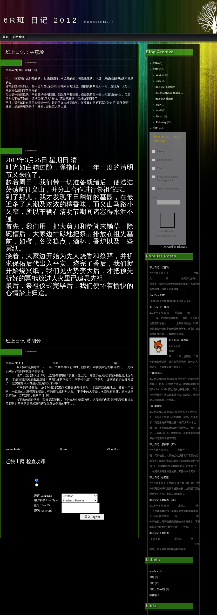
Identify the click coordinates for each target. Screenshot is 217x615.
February (161, 122)
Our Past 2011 (157, 295)
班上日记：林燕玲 (25, 52)
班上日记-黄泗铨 (23, 341)
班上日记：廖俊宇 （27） (163, 444)
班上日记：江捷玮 (159, 267)
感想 (151, 577)
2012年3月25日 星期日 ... (169, 93)
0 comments (32, 62)
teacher (153, 571)
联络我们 (18, 36)
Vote (167, 220)
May (158, 104)
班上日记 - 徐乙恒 (159, 477)
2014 (155, 63)
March (159, 116)
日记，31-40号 (157, 589)
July (158, 81)
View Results (166, 231)
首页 (5, 36)
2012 (155, 69)
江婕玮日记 (155, 373)
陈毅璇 (153, 595)
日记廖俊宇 (155, 406)
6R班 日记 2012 (41, 20)
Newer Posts (13, 449)
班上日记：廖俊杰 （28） (163, 500)
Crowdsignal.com (166, 236)
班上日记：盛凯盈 (178, 340)
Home (63, 449)
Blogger (181, 246)
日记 (151, 583)
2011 (155, 128)
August (160, 75)
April (159, 110)
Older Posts (114, 449)
